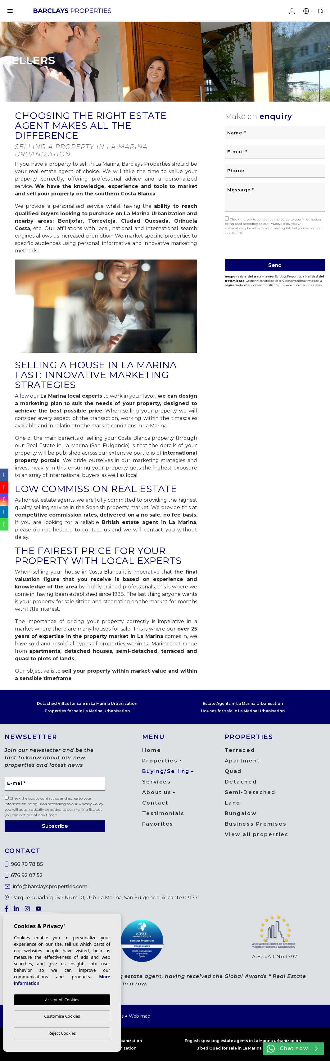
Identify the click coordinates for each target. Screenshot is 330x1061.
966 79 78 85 (24, 864)
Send (275, 265)
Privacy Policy (280, 224)
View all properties (257, 834)
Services (156, 782)
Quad (233, 771)
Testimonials (163, 813)
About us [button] (156, 792)
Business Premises (256, 824)
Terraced (240, 750)
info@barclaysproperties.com (46, 886)
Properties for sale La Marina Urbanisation (87, 711)
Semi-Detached (250, 792)
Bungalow (241, 813)
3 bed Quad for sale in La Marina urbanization (243, 1048)
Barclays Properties (72, 10)
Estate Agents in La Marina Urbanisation (243, 703)
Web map (139, 1016)
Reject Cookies (62, 1033)
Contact (155, 803)
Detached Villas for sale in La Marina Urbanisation (87, 703)
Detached (241, 782)
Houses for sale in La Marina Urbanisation (243, 711)
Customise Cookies (62, 1016)
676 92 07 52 (24, 875)
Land (233, 803)
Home (151, 750)
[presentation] (258, 245)
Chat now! (292, 1049)
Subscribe (55, 826)
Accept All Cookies (62, 999)
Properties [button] (160, 761)
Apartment (242, 761)
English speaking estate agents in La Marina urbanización (243, 1040)
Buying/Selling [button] (166, 771)
